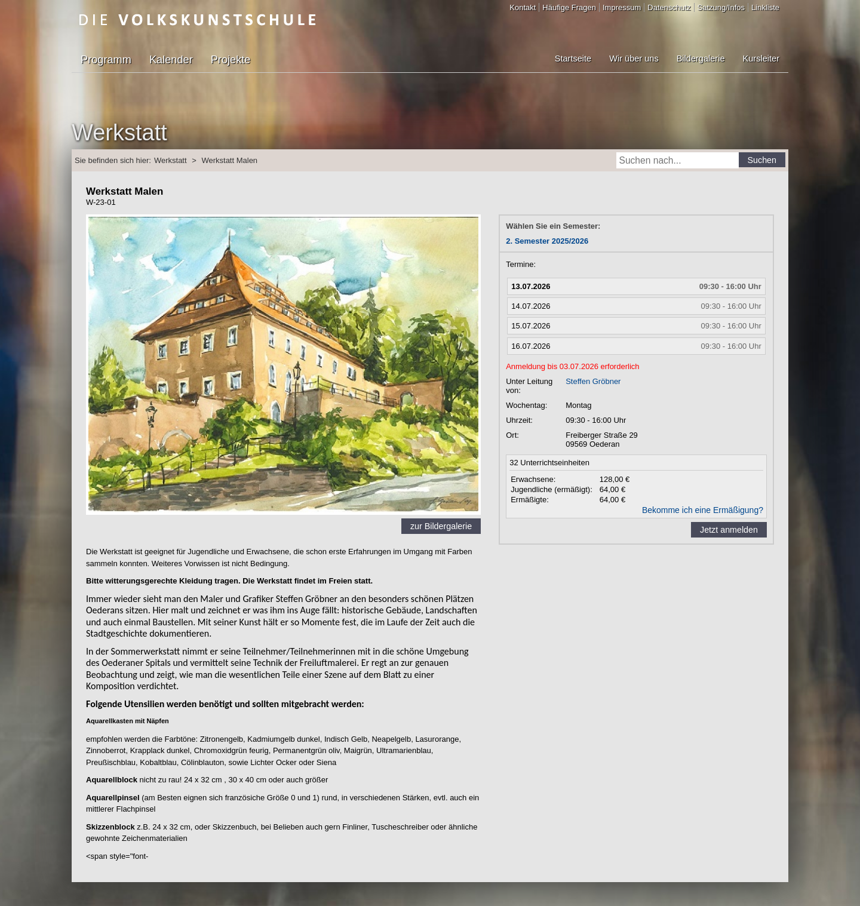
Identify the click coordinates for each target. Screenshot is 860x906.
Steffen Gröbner (593, 381)
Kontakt (522, 7)
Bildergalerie (701, 58)
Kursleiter (761, 58)
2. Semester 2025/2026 (547, 241)
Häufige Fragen (569, 7)
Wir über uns (633, 58)
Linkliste (765, 7)
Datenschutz (668, 7)
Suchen (762, 160)
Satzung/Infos (721, 7)
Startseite (573, 58)
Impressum (622, 7)
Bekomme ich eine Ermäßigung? (702, 510)
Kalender (171, 60)
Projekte (231, 60)
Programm (106, 60)
